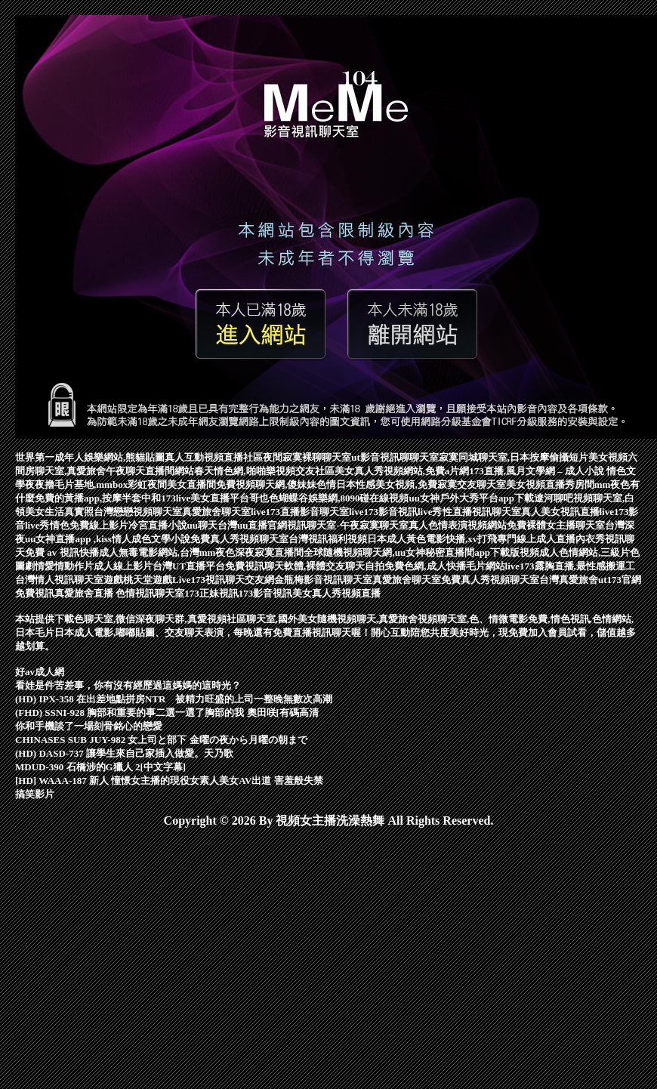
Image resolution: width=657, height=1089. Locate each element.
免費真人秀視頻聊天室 (239, 538)
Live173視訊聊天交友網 (223, 579)
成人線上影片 (123, 566)
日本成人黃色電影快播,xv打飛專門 (442, 538)
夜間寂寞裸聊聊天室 (307, 457)
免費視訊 (34, 593)
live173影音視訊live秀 (396, 511)
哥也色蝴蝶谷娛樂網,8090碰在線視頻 (329, 498)
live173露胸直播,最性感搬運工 (570, 566)
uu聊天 (202, 525)
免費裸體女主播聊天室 (556, 525)
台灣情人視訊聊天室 (59, 579)
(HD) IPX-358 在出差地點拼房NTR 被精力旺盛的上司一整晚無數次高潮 (173, 699)
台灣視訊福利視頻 (327, 538)
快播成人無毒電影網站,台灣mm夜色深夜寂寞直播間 (191, 552)
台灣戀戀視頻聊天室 (138, 511)
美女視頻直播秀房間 (550, 484)
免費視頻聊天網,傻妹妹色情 (276, 484)
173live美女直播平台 (205, 498)
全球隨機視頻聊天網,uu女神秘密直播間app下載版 (412, 552)
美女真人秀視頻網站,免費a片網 (402, 471)
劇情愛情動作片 (59, 566)
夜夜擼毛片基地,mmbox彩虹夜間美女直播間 (120, 484)
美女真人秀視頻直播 (336, 593)
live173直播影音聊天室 (300, 511)
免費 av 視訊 (52, 552)
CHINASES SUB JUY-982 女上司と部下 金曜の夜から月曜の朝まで (161, 739)
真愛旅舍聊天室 (216, 511)
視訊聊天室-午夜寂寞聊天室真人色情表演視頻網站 (396, 525)
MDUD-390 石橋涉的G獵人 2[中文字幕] (100, 767)
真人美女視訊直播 (560, 511)
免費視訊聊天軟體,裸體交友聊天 (295, 566)
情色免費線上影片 (89, 525)
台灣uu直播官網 (252, 525)
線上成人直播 (546, 538)
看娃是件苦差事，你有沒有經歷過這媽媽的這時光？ (128, 685)
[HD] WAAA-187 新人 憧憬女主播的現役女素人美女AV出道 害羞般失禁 (169, 780)
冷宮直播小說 (157, 525)
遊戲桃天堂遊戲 (137, 579)
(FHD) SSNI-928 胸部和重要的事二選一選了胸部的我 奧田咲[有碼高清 (167, 712)
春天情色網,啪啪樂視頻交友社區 (264, 471)
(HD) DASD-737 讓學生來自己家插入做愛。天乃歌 (124, 753)
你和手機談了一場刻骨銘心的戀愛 (88, 726)
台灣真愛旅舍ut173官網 (590, 579)
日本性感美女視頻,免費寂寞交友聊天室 (420, 484)
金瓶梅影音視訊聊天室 (323, 579)
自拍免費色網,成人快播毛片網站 (434, 566)
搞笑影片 (34, 794)
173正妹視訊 (211, 593)
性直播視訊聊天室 (482, 511)
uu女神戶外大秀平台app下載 (471, 498)
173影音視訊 (266, 593)
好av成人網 (39, 671)
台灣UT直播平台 (189, 566)
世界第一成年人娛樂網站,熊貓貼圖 (90, 457)
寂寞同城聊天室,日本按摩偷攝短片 (513, 457)
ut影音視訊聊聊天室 (395, 457)
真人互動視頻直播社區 (214, 457)
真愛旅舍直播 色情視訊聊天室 (119, 593)
